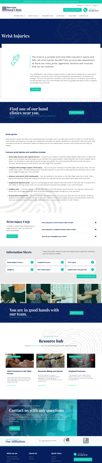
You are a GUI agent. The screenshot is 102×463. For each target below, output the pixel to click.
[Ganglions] (32, 269)
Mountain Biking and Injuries (50, 347)
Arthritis (9, 436)
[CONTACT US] (75, 429)
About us (88, 5)
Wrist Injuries (10, 445)
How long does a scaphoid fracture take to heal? (59, 229)
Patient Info (19, 15)
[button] (69, 222)
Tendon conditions (11, 440)
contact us (92, 9)
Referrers (80, 5)
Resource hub (47, 16)
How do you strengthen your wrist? (54, 236)
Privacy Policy (86, 455)
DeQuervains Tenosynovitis (77, 269)
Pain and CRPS (10, 447)
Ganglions (10, 269)
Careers (95, 5)
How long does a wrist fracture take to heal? (57, 222)
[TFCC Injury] (92, 262)
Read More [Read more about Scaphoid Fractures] (72, 361)
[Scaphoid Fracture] (62, 262)
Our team (72, 16)
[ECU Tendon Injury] (62, 269)
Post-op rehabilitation (12, 438)
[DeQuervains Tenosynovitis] (92, 269)
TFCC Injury (72, 262)
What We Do (33, 15)
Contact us (83, 16)
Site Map (93, 455)
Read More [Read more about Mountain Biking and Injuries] (42, 361)
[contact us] (85, 10)
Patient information (56, 436)
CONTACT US (81, 429)
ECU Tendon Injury (43, 269)
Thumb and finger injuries (13, 434)
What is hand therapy (12, 432)
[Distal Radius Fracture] (32, 262)
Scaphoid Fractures (77, 347)
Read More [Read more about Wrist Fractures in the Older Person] (11, 361)
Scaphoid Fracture (43, 262)
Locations (61, 15)
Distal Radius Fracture (15, 262)
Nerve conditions (11, 442)
